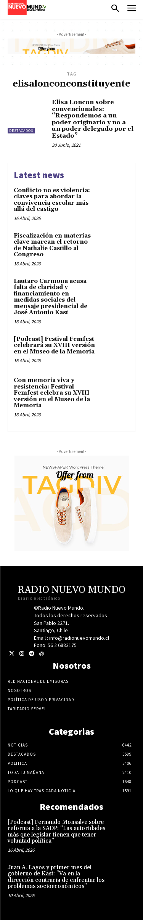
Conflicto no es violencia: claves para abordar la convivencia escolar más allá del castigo (52, 200)
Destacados (21, 130)
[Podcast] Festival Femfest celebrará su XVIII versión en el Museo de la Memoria (54, 345)
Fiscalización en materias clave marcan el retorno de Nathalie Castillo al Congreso (52, 245)
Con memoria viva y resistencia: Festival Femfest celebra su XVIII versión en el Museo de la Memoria (52, 393)
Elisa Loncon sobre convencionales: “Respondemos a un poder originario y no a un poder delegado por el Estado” (92, 119)
